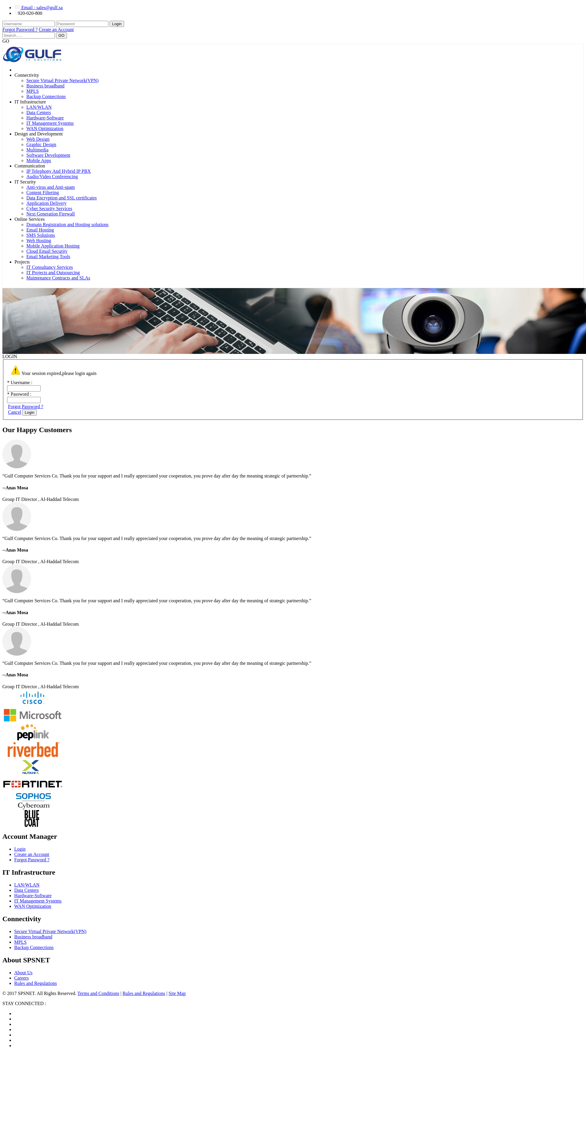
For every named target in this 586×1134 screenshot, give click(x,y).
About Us (23, 972)
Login (117, 24)
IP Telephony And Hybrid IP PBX (58, 171)
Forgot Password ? (20, 29)
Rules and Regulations (35, 983)
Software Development (48, 155)
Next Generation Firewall (50, 213)
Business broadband (45, 85)
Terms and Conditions (98, 993)
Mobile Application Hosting (53, 245)
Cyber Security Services (49, 208)
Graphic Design (41, 144)
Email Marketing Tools (48, 256)
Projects (22, 261)
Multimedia (37, 149)
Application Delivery (46, 203)
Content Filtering (42, 192)
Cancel (14, 412)
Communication (30, 165)
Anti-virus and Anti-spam (50, 187)
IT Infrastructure (30, 101)
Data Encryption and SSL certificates (61, 197)
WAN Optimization (44, 128)
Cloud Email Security (47, 251)
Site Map (177, 993)
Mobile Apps (38, 160)
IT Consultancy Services (49, 267)
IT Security (25, 181)
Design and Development (39, 133)
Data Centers (38, 112)
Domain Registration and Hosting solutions (67, 224)
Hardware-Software (45, 117)
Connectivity (27, 75)
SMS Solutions (40, 235)
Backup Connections (46, 96)
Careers (21, 977)
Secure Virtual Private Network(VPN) (62, 80)
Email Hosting (40, 229)
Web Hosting (38, 240)
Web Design (37, 139)
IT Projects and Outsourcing (53, 272)
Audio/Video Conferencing (52, 176)
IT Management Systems (50, 123)
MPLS (32, 91)
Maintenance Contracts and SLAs (58, 277)
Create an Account (56, 29)
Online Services (30, 219)
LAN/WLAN (39, 107)
